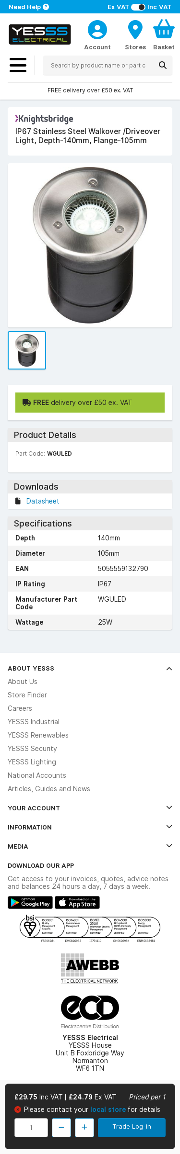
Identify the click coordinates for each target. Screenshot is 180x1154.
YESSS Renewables (38, 735)
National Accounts (37, 775)
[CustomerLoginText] (97, 28)
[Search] (162, 65)
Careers (20, 708)
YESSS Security (32, 748)
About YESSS (90, 668)
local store (109, 1109)
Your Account (90, 808)
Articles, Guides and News (49, 789)
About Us (22, 681)
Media (90, 846)
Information (90, 827)
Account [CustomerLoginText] (97, 47)
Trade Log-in (131, 1126)
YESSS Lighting (32, 762)
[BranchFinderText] (135, 34)
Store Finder (27, 695)
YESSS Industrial (34, 722)
